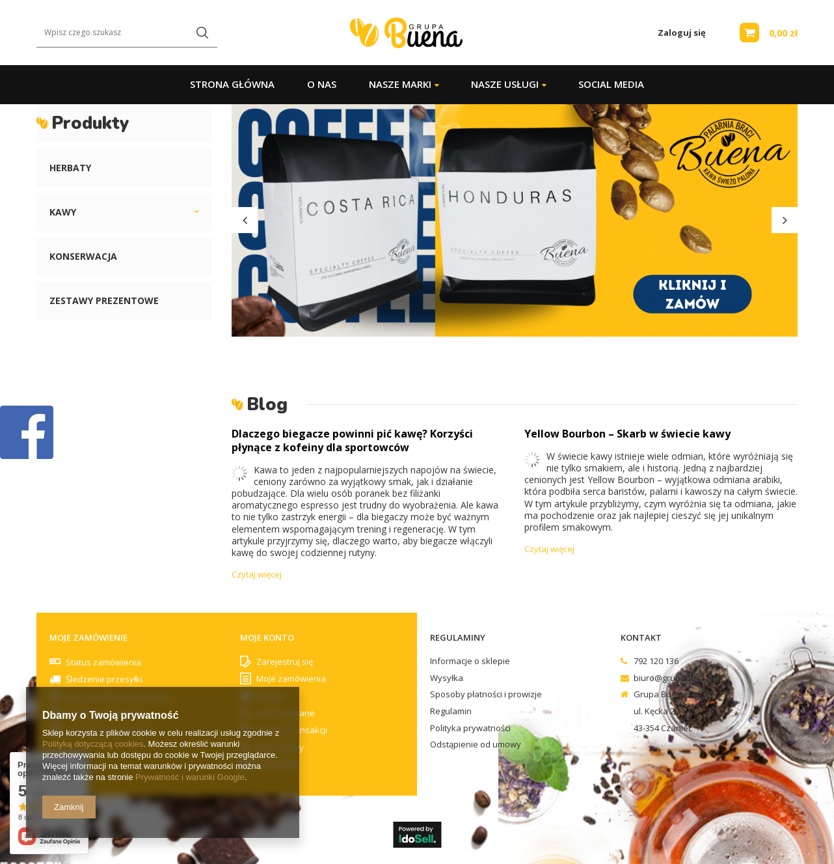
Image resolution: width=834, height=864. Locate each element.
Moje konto (267, 637)
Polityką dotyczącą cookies (92, 744)
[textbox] (126, 33)
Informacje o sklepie (470, 661)
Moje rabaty (280, 748)
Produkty (90, 123)
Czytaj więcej (257, 574)
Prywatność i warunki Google (190, 777)
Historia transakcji (291, 730)
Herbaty (70, 167)
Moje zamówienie (88, 637)
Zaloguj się (682, 32)
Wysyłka (446, 678)
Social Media (611, 84)
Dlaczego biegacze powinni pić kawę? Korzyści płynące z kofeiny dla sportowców (352, 440)
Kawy (62, 212)
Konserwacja (83, 256)
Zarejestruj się (284, 662)
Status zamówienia (103, 662)
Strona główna (232, 84)
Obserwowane (285, 713)
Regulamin (451, 711)
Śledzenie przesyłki (104, 679)
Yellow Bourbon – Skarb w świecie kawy (627, 433)
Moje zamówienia (291, 679)
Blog (267, 404)
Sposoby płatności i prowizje (486, 695)
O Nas (321, 84)
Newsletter (277, 765)
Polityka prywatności (470, 728)
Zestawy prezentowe (104, 300)
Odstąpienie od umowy (475, 745)
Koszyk (270, 696)
